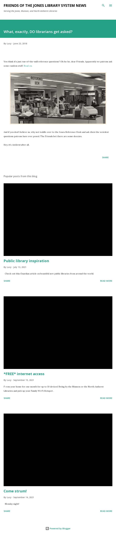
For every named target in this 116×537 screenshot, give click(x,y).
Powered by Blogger (58, 528)
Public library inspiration (26, 260)
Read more (106, 280)
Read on (28, 65)
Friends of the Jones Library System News (45, 5)
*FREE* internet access (24, 373)
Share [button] (105, 157)
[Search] (103, 5)
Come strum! (15, 490)
